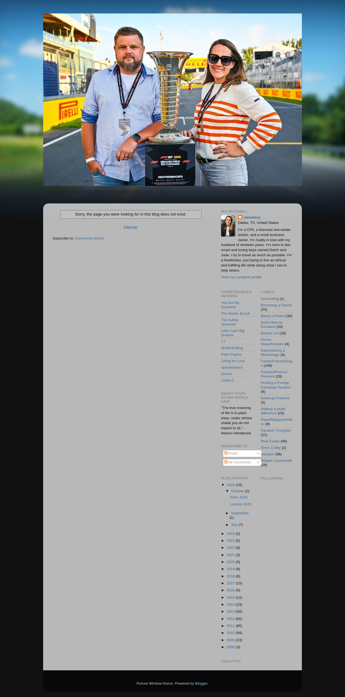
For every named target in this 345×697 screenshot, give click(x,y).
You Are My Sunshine (230, 305)
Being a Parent (273, 316)
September (240, 513)
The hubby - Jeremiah (230, 322)
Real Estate (270, 441)
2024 (231, 534)
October (238, 491)
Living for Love (233, 361)
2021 (231, 555)
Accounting (270, 299)
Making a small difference (273, 411)
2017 (231, 583)
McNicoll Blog (232, 348)
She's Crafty (271, 448)
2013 (231, 611)
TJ (223, 341)
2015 (231, 597)
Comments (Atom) (90, 238)
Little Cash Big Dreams (232, 333)
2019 (231, 569)
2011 (231, 626)
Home (130, 227)
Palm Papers (231, 354)
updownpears (232, 367)
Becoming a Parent (276, 305)
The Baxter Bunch (235, 313)
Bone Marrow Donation (271, 324)
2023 (231, 541)
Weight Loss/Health (276, 461)
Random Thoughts (276, 430)
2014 (231, 604)
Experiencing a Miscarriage (273, 352)
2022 (231, 548)
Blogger (201, 683)
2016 (231, 590)
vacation (267, 454)
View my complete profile (241, 277)
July (235, 525)
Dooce (226, 374)
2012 (231, 619)
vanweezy (251, 217)
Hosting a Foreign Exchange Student (276, 385)
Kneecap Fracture (275, 398)
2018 (231, 576)
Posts (231, 453)
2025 (231, 485)
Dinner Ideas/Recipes (272, 342)
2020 (231, 562)
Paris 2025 (239, 497)
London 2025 (240, 504)
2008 (231, 647)
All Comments (237, 462)
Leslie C (227, 380)
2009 (231, 640)
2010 (231, 633)
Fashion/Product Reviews (274, 374)
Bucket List (270, 333)
